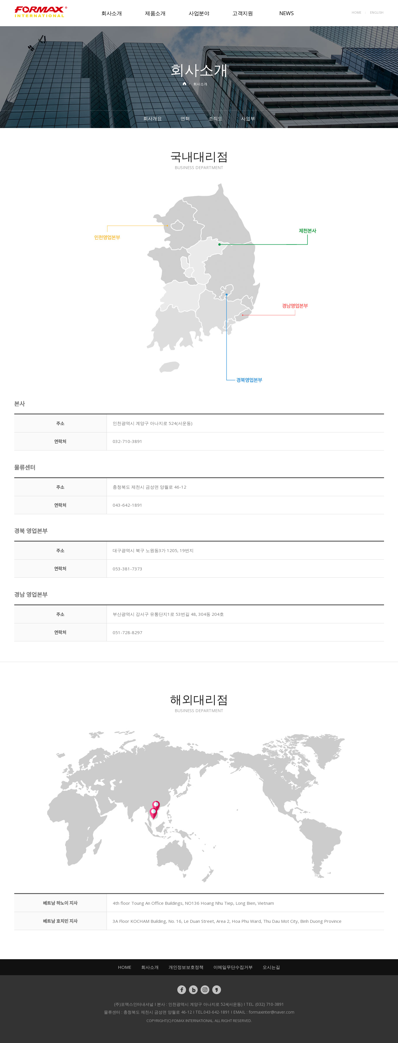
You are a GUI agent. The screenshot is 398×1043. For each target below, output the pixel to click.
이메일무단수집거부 (233, 967)
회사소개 (111, 13)
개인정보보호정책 (186, 967)
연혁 (185, 118)
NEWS (286, 13)
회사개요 (152, 118)
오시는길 (271, 967)
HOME (356, 12)
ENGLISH (376, 12)
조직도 (215, 118)
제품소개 (155, 13)
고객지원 (242, 13)
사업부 (248, 118)
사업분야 (199, 13)
